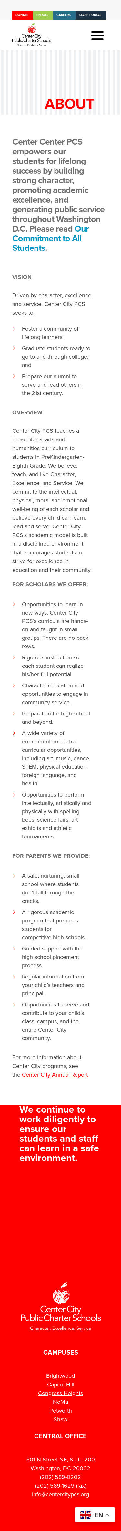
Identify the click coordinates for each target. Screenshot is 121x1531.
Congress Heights (60, 1393)
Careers (63, 15)
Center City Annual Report (55, 1074)
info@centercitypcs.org (60, 1494)
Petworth (60, 1410)
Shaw (60, 1419)
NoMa (60, 1401)
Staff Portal (90, 15)
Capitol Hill (60, 1384)
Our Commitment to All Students (50, 238)
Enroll (42, 15)
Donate (21, 15)
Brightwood (60, 1375)
